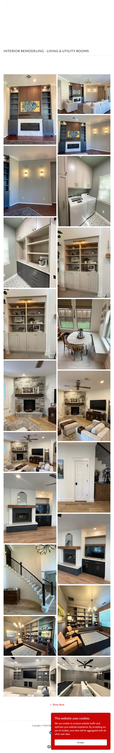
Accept (80, 742)
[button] (12, 7)
